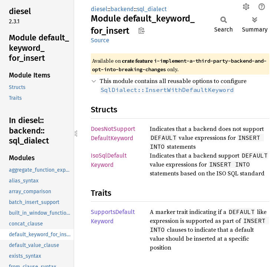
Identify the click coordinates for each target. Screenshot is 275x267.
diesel (99, 9)
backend (122, 9)
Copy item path (141, 30)
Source (100, 40)
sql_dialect (152, 9)
